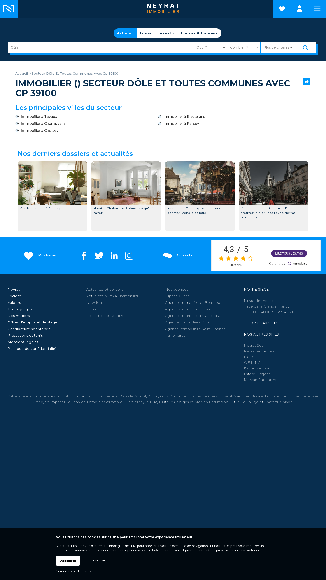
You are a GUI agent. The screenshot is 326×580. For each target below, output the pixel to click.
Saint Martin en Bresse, (244, 396)
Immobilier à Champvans (43, 123)
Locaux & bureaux (199, 33)
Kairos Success (257, 368)
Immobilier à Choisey (39, 130)
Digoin (287, 396)
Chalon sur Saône (75, 396)
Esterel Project (257, 374)
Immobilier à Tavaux (39, 116)
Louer (146, 33)
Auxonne (178, 396)
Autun (153, 396)
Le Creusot (212, 396)
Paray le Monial (132, 396)
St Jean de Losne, (83, 402)
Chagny (194, 396)
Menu (317, 9)
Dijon (97, 396)
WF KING (252, 362)
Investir (166, 33)
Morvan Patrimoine (261, 380)
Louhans (272, 396)
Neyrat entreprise (259, 351)
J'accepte (68, 561)
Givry (164, 396)
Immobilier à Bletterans (184, 116)
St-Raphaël (55, 402)
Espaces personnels (299, 9)
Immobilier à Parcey (181, 123)
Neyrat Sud (254, 345)
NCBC (249, 357)
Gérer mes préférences (73, 571)
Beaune (111, 396)
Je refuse (98, 560)
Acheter (125, 33)
